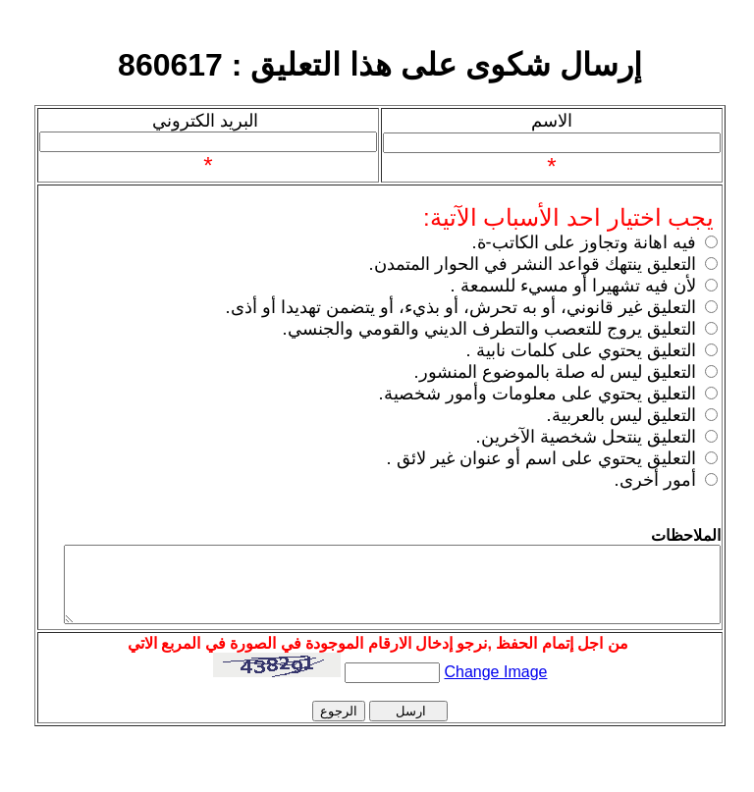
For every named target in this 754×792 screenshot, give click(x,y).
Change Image (496, 665)
